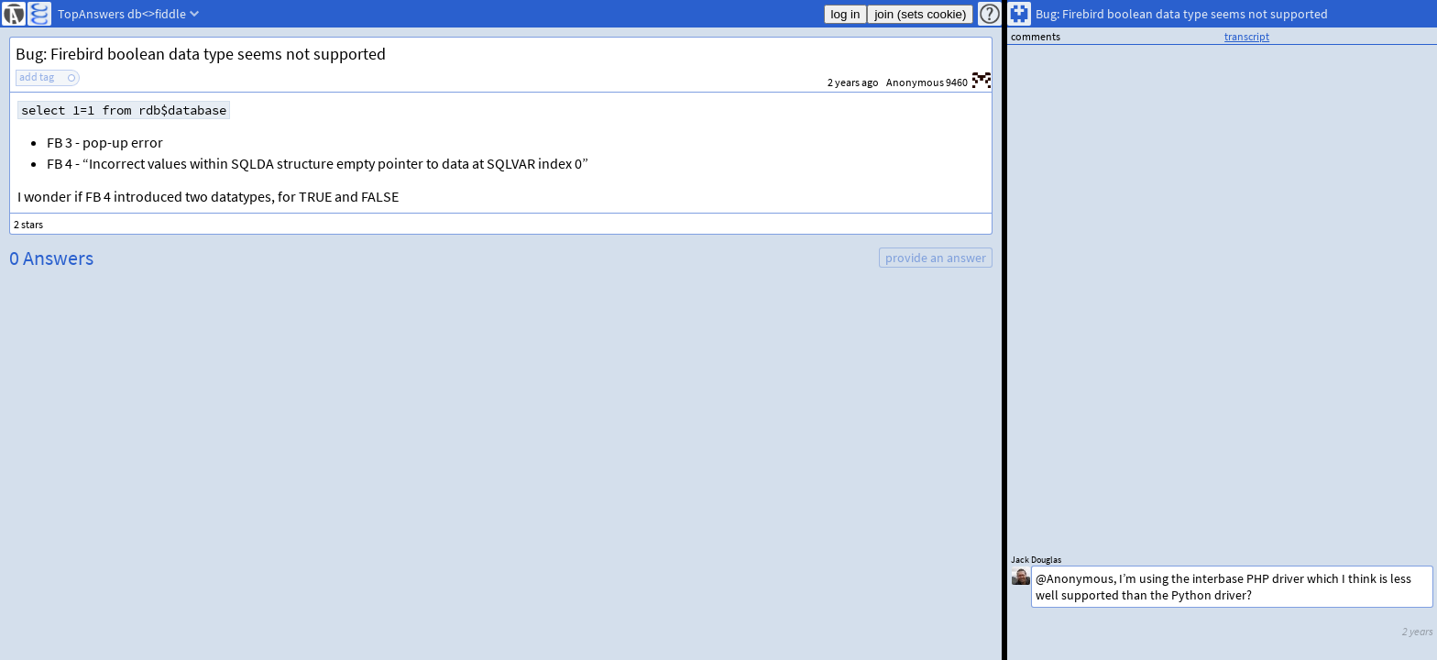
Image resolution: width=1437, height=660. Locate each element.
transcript (1246, 36)
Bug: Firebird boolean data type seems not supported (201, 53)
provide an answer (935, 257)
